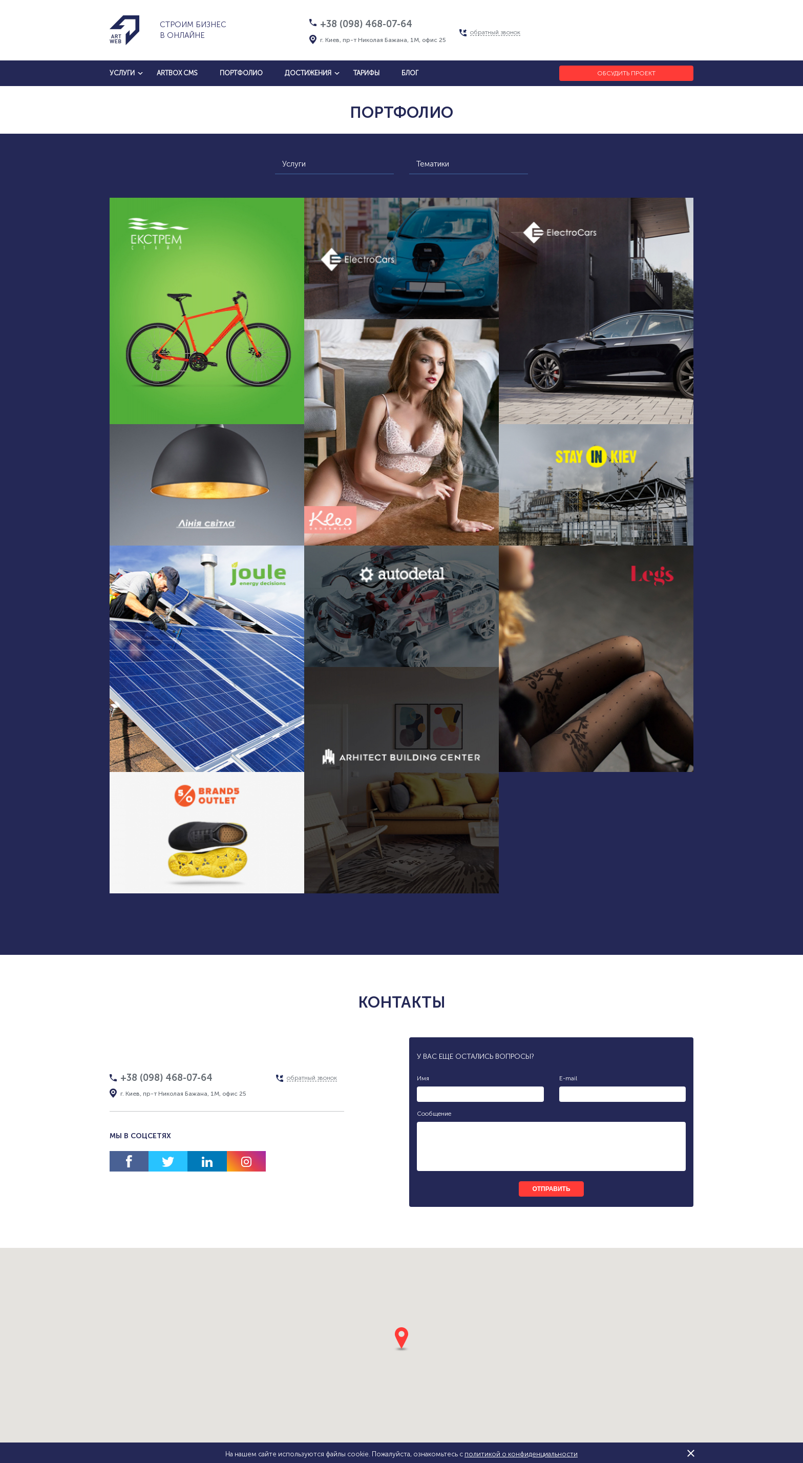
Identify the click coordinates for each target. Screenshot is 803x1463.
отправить (551, 1189)
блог (410, 73)
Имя (423, 1078)
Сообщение (434, 1113)
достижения (308, 73)
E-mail (568, 1078)
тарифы (366, 73)
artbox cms (177, 73)
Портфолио (241, 73)
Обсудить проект (626, 73)
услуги (122, 73)
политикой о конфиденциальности (521, 1454)
